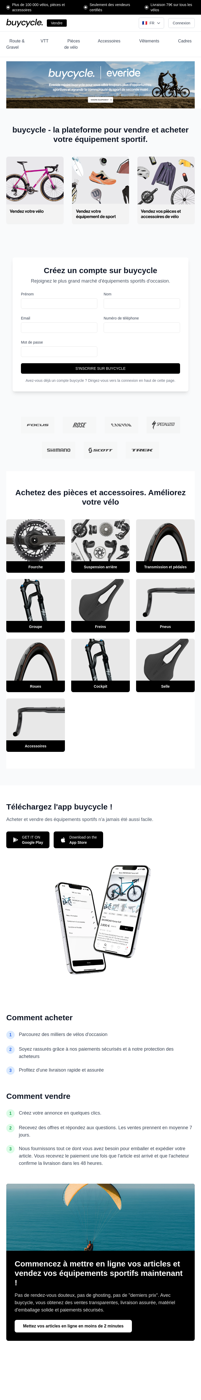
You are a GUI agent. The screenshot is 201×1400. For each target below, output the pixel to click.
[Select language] (151, 23)
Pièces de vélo (72, 44)
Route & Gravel (15, 44)
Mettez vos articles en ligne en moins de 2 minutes (73, 1326)
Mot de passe (32, 342)
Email (25, 318)
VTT (44, 41)
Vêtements (149, 41)
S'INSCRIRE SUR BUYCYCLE (100, 368)
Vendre (57, 23)
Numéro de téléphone (121, 318)
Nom (107, 294)
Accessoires (109, 41)
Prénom (27, 294)
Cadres (185, 41)
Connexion (181, 23)
